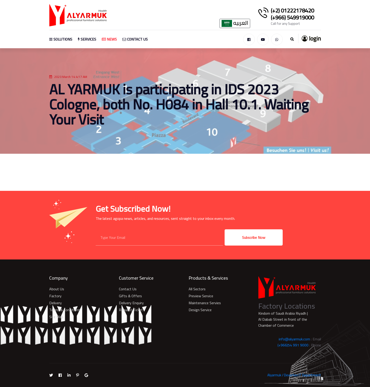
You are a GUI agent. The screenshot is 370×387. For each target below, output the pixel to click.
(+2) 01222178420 (292, 10)
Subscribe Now (253, 237)
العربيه (235, 23)
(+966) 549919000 (292, 17)
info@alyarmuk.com (294, 339)
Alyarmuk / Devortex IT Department (294, 375)
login (311, 38)
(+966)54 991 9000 (293, 345)
